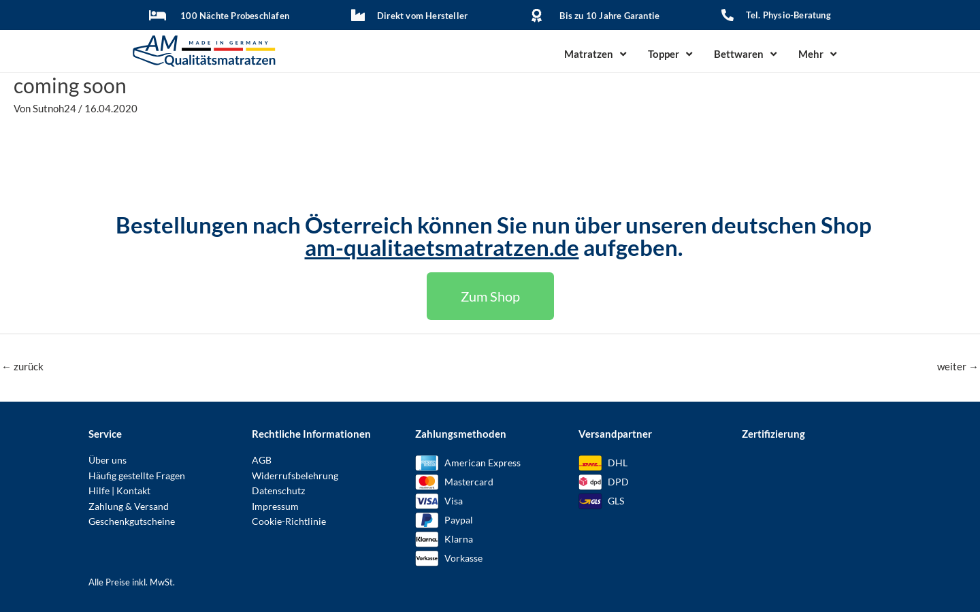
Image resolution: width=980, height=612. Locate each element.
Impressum (275, 506)
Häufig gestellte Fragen (136, 475)
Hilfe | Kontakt (119, 490)
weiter (958, 366)
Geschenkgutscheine (131, 521)
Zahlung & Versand (128, 506)
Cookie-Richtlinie (289, 521)
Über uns (107, 460)
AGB (262, 460)
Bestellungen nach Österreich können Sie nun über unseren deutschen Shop (494, 224)
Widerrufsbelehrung (295, 475)
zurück (22, 366)
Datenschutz (278, 490)
